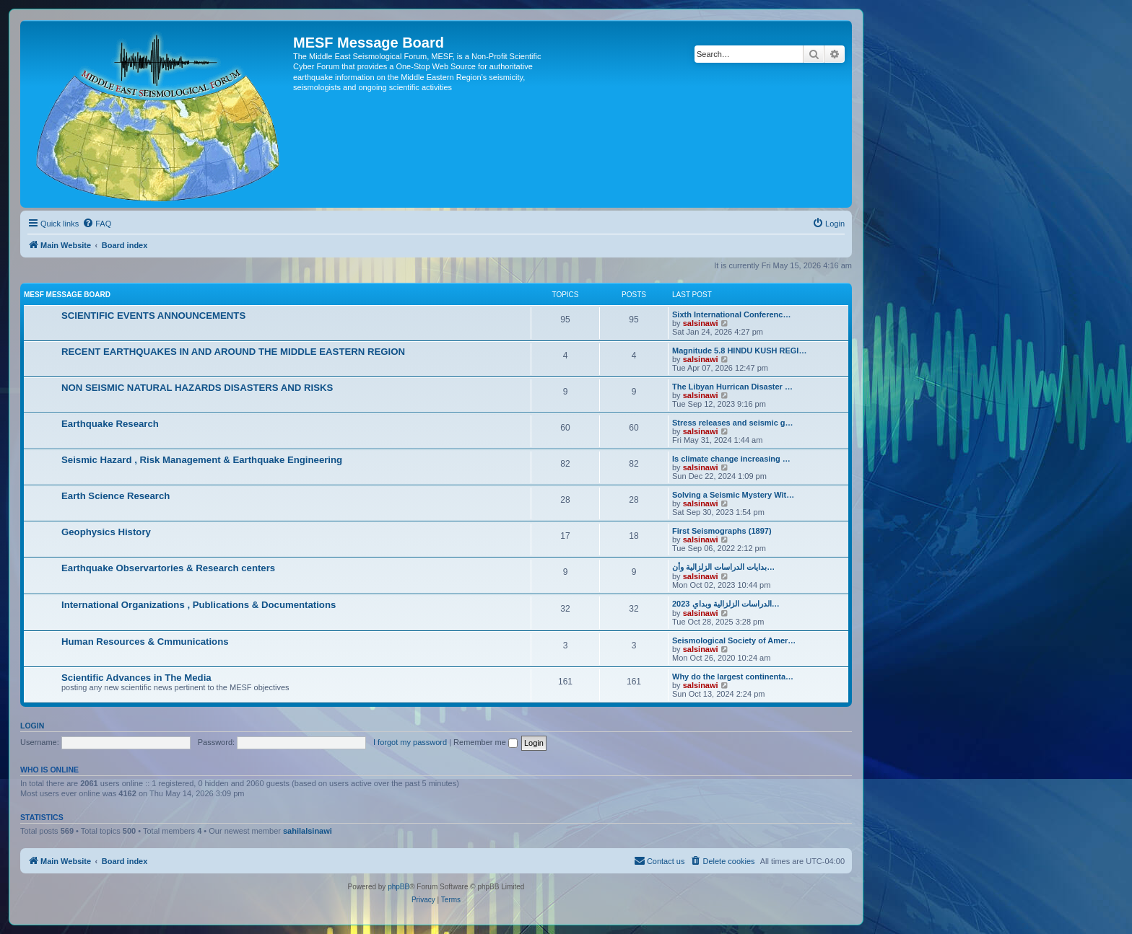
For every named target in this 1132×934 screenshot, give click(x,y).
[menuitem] (96, 223)
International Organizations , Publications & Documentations (198, 604)
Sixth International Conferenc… (731, 314)
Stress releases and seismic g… (732, 422)
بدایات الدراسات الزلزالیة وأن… (723, 567)
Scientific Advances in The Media (136, 677)
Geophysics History (106, 532)
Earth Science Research (115, 495)
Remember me (485, 742)
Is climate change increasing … (731, 458)
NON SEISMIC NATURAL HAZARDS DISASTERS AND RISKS (197, 387)
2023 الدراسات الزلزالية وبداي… (726, 603)
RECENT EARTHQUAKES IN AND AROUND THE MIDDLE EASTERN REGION (233, 351)
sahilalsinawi (307, 831)
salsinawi (700, 323)
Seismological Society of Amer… (734, 640)
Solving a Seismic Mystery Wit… (733, 494)
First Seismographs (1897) (722, 531)
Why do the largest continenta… (732, 676)
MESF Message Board (67, 295)
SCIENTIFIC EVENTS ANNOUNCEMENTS (153, 315)
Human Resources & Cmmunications (145, 641)
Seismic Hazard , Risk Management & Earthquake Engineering (201, 459)
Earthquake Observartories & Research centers (168, 568)
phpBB (398, 887)
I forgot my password (410, 742)
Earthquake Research (110, 423)
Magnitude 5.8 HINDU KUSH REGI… (739, 350)
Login (32, 725)
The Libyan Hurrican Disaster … (732, 386)
